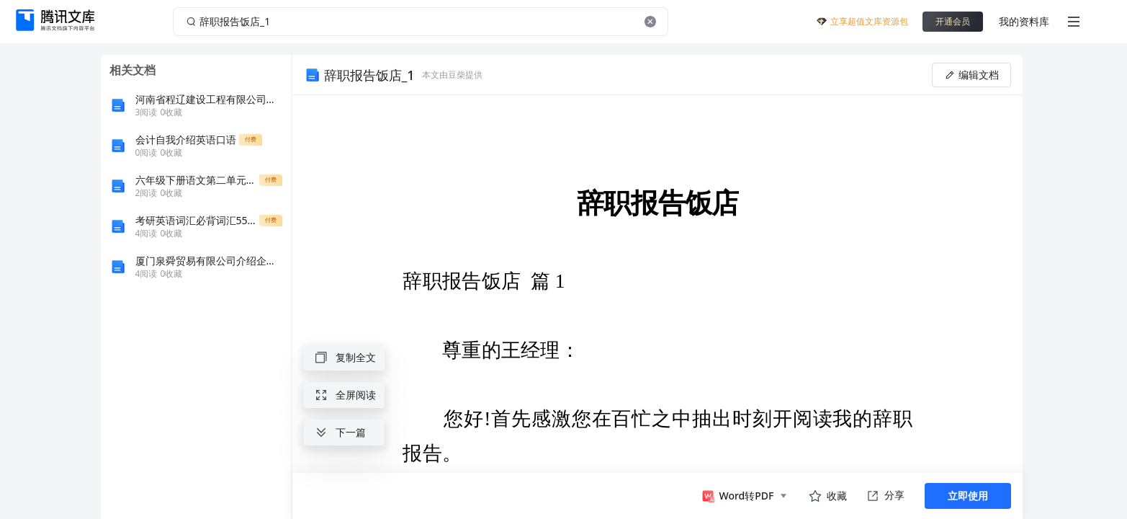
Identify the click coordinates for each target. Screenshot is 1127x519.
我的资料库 (1024, 21)
